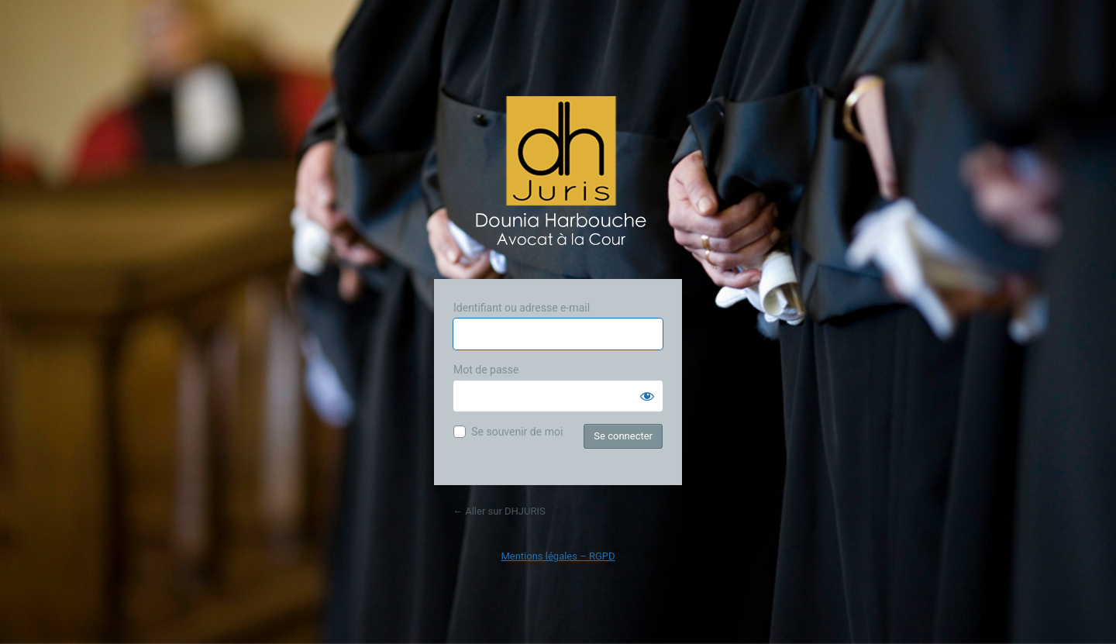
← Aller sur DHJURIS (499, 511)
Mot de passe (485, 369)
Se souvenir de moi (517, 431)
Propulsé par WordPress (558, 176)
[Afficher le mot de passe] (647, 396)
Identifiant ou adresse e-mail (521, 307)
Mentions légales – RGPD (558, 556)
